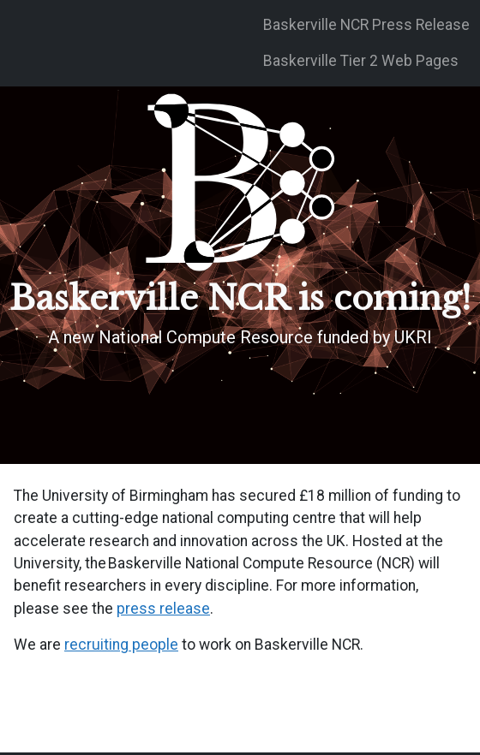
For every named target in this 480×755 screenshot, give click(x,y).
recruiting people (121, 644)
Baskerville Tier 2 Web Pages (361, 60)
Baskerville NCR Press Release (366, 24)
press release (163, 608)
